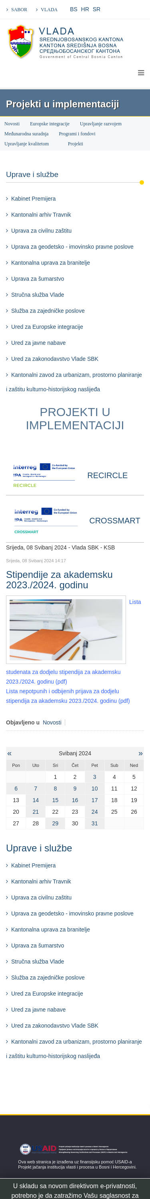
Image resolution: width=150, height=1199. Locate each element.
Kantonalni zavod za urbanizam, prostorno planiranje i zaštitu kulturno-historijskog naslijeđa (74, 382)
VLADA (49, 9)
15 (55, 800)
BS (74, 9)
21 (35, 812)
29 (55, 823)
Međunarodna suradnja (26, 134)
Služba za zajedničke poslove (48, 311)
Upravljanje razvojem (101, 124)
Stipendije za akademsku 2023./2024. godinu (59, 579)
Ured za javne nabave (38, 343)
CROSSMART (114, 520)
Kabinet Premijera (33, 198)
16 (75, 800)
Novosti (12, 124)
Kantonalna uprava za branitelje (50, 263)
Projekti (76, 144)
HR (85, 9)
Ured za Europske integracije (47, 327)
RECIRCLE (107, 475)
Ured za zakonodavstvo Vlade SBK (54, 359)
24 (95, 812)
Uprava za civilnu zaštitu (41, 230)
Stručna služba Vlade (37, 295)
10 (95, 788)
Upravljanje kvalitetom (26, 144)
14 (35, 800)
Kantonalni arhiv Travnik (41, 214)
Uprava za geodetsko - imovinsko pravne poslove (72, 246)
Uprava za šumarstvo (37, 279)
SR (96, 9)
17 (95, 800)
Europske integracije (50, 124)
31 (95, 823)
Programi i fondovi (77, 134)
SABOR (19, 9)
